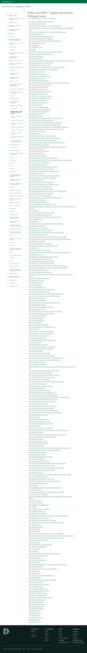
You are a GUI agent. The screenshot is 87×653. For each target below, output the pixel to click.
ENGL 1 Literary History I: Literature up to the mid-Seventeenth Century (45, 26)
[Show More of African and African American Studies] (9, 43)
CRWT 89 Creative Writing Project (36, 608)
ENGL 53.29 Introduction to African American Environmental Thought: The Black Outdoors (50, 239)
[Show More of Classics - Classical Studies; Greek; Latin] (9, 63)
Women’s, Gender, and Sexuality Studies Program (16, 270)
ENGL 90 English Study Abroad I (36, 602)
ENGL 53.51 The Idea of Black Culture (37, 287)
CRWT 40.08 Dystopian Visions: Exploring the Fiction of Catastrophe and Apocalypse (48, 127)
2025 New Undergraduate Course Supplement (16, 19)
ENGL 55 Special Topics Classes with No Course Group (41, 333)
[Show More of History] (9, 165)
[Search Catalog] (14, 13)
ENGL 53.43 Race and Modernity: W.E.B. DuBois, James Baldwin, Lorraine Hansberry (48, 268)
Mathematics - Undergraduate (16, 196)
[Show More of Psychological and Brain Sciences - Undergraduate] (9, 225)
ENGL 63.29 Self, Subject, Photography (38, 452)
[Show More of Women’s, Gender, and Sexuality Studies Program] (9, 269)
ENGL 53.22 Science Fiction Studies (37, 226)
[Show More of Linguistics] (9, 187)
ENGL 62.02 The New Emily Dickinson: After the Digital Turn (42, 406)
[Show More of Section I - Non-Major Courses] (10, 116)
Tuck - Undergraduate (15, 263)
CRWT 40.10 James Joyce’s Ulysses (37, 131)
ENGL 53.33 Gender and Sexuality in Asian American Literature (43, 245)
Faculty (46, 631)
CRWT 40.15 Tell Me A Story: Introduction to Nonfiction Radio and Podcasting (46, 142)
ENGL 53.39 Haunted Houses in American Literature (41, 259)
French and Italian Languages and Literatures (16, 154)
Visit (32, 633)
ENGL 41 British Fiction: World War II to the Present (40, 96)
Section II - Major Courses (17, 120)
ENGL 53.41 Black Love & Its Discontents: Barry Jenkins (41, 263)
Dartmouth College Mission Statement (15, 26)
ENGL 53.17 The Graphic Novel (36, 219)
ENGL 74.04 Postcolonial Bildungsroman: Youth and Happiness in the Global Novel (48, 564)
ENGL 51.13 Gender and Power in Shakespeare (39, 162)
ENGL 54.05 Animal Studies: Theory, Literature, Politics (41, 313)
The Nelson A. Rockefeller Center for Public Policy (15, 232)
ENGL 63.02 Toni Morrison (35, 426)
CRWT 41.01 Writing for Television (36, 153)
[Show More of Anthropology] (9, 47)
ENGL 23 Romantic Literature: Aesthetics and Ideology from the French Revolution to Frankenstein (51, 60)
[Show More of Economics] (9, 95)
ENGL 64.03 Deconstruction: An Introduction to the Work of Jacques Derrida (46, 468)
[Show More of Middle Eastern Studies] (9, 202)
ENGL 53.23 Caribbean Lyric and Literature (38, 228)
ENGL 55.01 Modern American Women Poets (39, 336)
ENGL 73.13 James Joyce (34, 549)
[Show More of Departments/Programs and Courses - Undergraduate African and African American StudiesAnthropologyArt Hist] (8, 39)
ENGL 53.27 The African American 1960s (38, 234)
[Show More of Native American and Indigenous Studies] (9, 217)
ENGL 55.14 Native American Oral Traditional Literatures (42, 355)
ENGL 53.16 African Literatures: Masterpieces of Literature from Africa (45, 217)
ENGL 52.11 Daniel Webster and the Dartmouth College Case (42, 178)
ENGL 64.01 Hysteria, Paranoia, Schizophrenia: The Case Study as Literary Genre (47, 463)
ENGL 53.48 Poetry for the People (36, 280)
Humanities (12, 168)
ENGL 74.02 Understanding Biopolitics (37, 560)
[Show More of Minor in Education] (9, 98)
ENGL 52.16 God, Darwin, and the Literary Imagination (41, 182)
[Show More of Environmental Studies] (9, 144)
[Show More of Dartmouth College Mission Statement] (8, 25)
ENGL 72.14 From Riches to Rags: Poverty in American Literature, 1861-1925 (46, 533)
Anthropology (13, 47)
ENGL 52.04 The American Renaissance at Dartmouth (41, 169)
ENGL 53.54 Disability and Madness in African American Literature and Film (46, 294)
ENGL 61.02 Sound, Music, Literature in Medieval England (42, 392)
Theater (11, 261)
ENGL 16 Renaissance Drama (35, 47)
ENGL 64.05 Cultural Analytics (36, 472)
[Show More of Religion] (9, 235)
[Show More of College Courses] (9, 70)
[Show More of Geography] (9, 157)
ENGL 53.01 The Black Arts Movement (37, 200)
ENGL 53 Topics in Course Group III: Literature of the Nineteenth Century (45, 197)
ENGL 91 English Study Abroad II (36, 604)
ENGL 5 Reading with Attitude (36, 34)
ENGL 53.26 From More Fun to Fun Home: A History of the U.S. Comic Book (46, 232)
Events (60, 633)
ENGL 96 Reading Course (34, 615)
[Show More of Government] (9, 163)
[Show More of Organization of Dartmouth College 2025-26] (8, 29)
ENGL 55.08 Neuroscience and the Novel (38, 344)
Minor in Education (14, 98)
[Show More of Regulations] (8, 33)
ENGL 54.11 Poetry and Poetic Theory (37, 316)
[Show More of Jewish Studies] (9, 171)
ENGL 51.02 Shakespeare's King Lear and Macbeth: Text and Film (43, 158)
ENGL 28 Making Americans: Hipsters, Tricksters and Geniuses (43, 69)
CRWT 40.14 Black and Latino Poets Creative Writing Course (42, 140)
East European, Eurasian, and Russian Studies (16, 92)
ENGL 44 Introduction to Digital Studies (38, 100)
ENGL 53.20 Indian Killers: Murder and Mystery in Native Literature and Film (46, 223)
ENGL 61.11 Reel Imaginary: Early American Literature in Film (42, 401)
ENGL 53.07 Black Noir (34, 210)
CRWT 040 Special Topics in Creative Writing (39, 111)
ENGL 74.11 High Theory (34, 571)
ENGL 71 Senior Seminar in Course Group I (38, 494)
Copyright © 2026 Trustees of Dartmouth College (12, 648)
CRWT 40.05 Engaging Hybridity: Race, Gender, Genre (41, 120)
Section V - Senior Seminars (18, 130)
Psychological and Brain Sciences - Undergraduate (15, 225)
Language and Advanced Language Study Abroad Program (15, 175)
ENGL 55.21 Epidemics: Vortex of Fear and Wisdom (40, 373)
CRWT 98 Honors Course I (35, 611)
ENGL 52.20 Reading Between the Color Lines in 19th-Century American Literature (48, 191)
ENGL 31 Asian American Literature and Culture (40, 76)
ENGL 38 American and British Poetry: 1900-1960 (40, 91)
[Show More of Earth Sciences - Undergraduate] (9, 89)
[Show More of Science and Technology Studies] (9, 238)
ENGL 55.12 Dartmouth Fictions (36, 351)
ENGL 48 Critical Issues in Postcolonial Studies (39, 109)
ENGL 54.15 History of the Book (36, 320)
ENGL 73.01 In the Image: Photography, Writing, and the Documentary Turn (46, 538)
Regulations (11, 33)
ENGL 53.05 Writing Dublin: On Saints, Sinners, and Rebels (42, 204)
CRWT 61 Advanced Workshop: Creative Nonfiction (40, 597)
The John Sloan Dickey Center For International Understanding (16, 85)
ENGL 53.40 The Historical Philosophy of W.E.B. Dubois (41, 261)
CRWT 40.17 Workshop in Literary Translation (39, 144)
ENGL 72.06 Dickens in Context (36, 527)
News (60, 631)
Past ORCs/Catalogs (13, 286)
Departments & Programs (78, 642)
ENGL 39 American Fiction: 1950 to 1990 (38, 94)
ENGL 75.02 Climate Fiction (35, 577)
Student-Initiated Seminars (16, 255)
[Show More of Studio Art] (9, 258)
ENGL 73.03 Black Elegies (34, 542)
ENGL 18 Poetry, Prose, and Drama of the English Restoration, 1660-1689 (45, 52)
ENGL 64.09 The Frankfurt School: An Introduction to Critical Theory (44, 481)
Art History (12, 49)
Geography (12, 157)
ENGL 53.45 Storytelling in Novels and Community (40, 272)
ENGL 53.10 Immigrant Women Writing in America (40, 215)
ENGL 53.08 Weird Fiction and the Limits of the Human (41, 212)
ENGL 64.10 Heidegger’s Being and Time (38, 483)
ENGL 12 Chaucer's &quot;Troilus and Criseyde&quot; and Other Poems (45, 41)
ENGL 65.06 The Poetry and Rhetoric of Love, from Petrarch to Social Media (46, 492)
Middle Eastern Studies (15, 202)
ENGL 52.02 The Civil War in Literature (37, 164)
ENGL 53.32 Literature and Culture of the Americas (40, 243)
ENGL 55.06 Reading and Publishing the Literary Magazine (42, 340)
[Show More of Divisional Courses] (9, 81)
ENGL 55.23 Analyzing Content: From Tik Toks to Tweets (42, 377)
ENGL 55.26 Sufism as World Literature (38, 384)
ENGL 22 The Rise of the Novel (36, 58)
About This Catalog (13, 22)
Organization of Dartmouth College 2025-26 (15, 30)
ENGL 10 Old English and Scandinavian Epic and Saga (41, 36)
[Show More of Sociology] (9, 245)
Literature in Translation (15, 190)
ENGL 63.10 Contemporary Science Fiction (38, 443)
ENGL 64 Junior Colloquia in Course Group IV (39, 461)
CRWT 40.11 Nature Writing (35, 133)
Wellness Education (14, 266)
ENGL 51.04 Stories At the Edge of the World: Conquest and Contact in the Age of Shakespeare (50, 160)
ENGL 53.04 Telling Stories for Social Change (39, 202)
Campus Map (34, 635)
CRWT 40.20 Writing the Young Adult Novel (39, 151)
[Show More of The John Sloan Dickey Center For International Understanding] (9, 84)
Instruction (11, 36)
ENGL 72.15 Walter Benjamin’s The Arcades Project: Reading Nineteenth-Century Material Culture (51, 535)
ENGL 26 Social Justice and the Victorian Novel (40, 65)
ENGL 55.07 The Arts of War (35, 342)
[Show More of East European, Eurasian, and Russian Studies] (9, 92)
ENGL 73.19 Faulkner (33, 551)
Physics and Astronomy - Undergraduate (15, 221)
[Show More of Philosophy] (9, 211)
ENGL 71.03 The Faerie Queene (36, 502)
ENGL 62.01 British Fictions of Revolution (38, 403)
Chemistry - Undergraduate (16, 60)
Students (47, 633)
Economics (12, 95)
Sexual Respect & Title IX (64, 642)
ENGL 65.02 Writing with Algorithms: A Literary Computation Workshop (45, 487)
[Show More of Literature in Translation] (9, 190)
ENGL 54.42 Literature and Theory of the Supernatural (41, 331)
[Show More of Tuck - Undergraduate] (9, 263)
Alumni (46, 638)
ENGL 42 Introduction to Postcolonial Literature (40, 98)
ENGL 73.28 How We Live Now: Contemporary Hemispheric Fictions (44, 553)
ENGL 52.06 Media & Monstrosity (36, 173)
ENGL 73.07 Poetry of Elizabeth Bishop (38, 547)
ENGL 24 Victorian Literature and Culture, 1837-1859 (41, 63)
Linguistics (12, 187)
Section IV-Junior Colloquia (18, 127)
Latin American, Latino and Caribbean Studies (16, 180)
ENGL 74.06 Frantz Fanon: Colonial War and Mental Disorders (43, 569)
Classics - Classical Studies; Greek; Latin (16, 64)
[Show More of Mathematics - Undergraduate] (9, 196)
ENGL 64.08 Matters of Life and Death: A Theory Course (41, 479)
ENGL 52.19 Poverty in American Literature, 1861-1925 (41, 189)
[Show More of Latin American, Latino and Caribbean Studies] (9, 179)
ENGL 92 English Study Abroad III (36, 606)
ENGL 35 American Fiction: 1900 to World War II (40, 85)
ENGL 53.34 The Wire (34, 248)
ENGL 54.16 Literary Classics (35, 322)
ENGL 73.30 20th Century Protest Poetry (38, 555)
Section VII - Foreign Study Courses (17, 137)
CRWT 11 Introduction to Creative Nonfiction (39, 584)
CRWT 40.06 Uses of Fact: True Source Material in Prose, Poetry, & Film (45, 122)
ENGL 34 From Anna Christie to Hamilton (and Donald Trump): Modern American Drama (49, 83)
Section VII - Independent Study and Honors (17, 141)
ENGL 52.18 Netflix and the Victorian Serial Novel (40, 186)
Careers (60, 635)
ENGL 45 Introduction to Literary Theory (38, 102)
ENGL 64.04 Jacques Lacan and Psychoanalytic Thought (42, 470)
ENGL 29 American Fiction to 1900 (37, 72)
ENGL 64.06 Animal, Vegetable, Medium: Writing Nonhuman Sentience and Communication (50, 474)
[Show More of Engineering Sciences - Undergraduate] (9, 101)
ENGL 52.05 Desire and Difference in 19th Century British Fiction (43, 171)
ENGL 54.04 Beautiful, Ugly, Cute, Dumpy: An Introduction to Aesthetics (45, 311)
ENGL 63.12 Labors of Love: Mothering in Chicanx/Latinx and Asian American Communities (50, 448)
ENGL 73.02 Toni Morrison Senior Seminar (38, 540)
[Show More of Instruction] (8, 36)
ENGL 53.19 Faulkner (33, 221)
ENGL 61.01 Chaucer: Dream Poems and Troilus (39, 390)
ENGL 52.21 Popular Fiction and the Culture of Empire (41, 193)
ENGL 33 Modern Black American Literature (39, 80)
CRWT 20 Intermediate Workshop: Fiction (38, 588)
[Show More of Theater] (9, 261)
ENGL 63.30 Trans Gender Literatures (37, 454)
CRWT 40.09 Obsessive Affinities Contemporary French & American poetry (46, 129)
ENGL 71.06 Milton (33, 507)
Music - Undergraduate (15, 205)
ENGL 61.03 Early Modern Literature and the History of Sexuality (43, 395)
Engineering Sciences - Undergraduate (15, 102)
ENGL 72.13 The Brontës (34, 531)
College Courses (13, 70)
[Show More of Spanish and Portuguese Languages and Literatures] (9, 248)
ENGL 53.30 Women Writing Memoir (37, 241)
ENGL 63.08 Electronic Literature (36, 439)
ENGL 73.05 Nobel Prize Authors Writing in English (40, 544)
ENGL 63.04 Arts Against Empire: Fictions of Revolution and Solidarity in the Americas (49, 430)
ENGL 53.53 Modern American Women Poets (39, 291)
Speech (11, 252)
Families (47, 640)
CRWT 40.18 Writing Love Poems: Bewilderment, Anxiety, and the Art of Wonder (47, 147)
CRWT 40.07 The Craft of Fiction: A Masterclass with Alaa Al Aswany (44, 125)
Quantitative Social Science (16, 229)
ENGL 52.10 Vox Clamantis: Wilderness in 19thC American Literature (44, 175)
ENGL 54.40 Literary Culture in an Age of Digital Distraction (42, 327)
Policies (28, 648)
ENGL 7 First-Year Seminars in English (37, 23)
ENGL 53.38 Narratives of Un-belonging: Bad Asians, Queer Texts (43, 257)
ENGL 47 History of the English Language (38, 107)
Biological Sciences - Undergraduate (14, 57)
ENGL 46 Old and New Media (35, 105)
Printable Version (13, 280)
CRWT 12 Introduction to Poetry (36, 586)
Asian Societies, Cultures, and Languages (16, 53)
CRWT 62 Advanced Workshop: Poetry (37, 600)
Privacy (24, 648)
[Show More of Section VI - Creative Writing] (10, 132)
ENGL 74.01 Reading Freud (35, 558)
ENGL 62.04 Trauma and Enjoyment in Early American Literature (44, 410)
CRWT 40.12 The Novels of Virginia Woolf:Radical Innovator (42, 136)
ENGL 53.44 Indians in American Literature (38, 270)
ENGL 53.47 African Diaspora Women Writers (39, 278)
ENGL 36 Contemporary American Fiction (38, 87)
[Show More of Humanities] (9, 168)
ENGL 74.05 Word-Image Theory (36, 566)
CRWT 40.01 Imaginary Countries (36, 113)
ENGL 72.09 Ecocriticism (34, 529)
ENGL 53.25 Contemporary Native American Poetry (40, 230)
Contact (33, 631)
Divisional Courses (14, 81)
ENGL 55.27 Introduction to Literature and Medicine (41, 386)
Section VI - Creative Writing (16, 133)
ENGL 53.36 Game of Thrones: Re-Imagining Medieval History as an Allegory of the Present (50, 252)
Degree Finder (76, 633)
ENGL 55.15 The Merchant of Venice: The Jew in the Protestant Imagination (46, 358)
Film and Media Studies (15, 150)
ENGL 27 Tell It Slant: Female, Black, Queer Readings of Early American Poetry (47, 67)
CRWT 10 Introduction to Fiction (36, 582)
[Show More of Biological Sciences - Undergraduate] (9, 56)
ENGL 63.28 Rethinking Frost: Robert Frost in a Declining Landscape (44, 450)
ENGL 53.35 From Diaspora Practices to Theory (40, 250)
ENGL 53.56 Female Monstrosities (36, 298)
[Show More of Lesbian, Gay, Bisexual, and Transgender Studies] (9, 183)
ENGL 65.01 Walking (33, 485)
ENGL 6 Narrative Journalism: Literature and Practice (41, 21)
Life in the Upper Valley (64, 638)
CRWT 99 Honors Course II (35, 613)
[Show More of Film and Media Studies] (9, 150)
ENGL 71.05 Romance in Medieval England (38, 505)
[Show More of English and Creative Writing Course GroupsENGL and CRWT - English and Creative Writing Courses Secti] (9, 105)
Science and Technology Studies (15, 239)
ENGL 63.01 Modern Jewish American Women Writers (41, 423)
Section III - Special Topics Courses (17, 124)
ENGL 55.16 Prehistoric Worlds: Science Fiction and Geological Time (44, 360)
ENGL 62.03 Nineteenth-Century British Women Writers (41, 408)
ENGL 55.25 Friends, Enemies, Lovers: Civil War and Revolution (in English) (46, 381)
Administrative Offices (77, 640)
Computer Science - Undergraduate (14, 74)
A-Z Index (75, 635)
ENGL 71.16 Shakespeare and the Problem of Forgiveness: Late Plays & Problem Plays (48, 516)
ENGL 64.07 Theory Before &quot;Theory (38, 476)
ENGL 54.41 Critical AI (34, 329)
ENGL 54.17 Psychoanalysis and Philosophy (39, 324)
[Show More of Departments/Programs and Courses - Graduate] (8, 276)
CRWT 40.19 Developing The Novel (37, 149)
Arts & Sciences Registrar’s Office (16, 6)
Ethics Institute (13, 147)
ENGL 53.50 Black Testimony (35, 285)
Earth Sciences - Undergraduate (17, 89)
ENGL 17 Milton (32, 49)
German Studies (13, 160)
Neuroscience (13, 208)
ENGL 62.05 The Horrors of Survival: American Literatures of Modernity (45, 412)
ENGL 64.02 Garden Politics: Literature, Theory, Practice (42, 465)
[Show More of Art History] (9, 49)
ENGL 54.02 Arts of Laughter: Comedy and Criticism (41, 307)
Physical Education (14, 214)
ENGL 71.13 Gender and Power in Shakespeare (39, 509)
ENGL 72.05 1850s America (35, 524)
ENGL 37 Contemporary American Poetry (38, 89)
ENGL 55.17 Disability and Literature (37, 362)
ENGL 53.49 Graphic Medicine (36, 283)
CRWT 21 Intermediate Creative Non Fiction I (39, 591)
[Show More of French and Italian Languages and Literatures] (9, 153)
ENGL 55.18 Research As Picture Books (38, 364)
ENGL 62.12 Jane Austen (34, 417)
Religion (12, 235)
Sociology (12, 245)
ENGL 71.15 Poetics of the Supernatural (38, 513)
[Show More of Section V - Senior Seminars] (10, 130)
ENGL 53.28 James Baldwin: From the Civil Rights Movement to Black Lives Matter (48, 237)
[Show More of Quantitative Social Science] (9, 229)
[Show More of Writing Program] (9, 273)
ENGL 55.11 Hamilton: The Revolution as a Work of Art (41, 349)
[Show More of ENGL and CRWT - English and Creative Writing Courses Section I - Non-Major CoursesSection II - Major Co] (9, 111)
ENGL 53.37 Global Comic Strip (36, 254)
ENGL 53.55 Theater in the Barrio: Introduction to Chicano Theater (44, 296)
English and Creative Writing (16, 105)
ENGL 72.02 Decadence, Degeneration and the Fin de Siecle (42, 520)
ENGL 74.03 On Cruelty (34, 562)
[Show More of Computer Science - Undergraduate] (9, 73)
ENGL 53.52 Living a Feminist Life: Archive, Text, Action (41, 289)
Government (12, 163)
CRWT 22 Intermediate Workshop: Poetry (38, 593)
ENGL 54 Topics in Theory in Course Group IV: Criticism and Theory (44, 302)
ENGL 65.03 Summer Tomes (35, 490)
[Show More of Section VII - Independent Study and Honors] (10, 140)
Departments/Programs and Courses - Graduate (15, 277)
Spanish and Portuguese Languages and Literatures (16, 249)
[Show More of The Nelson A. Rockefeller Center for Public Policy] (9, 231)
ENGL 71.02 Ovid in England (35, 500)
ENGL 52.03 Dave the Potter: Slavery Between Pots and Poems (43, 167)
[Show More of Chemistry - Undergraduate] (9, 60)
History (11, 165)
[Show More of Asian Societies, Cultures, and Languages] (9, 52)
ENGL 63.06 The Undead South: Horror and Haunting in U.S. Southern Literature (47, 434)
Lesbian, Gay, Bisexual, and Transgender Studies (16, 184)
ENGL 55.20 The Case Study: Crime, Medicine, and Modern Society (44, 370)
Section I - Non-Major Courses (16, 117)
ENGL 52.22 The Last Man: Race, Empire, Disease (40, 195)
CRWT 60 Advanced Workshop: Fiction (38, 595)
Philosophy (12, 211)
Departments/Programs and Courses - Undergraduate (15, 40)
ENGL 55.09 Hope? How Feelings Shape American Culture (42, 347)
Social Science (13, 242)
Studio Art (12, 258)
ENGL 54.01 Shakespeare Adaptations (37, 305)
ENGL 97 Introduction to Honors (36, 617)
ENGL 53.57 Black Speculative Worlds (37, 300)
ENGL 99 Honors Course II (35, 622)
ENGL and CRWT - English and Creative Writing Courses (17, 112)
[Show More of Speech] (9, 252)
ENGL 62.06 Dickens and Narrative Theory (38, 415)
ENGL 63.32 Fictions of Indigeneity (37, 459)
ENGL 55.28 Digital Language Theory (37, 388)
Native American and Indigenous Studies (14, 218)
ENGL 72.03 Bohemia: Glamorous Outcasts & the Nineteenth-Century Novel (46, 522)
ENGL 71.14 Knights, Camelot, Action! (37, 511)
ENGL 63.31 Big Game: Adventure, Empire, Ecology (40, 456)
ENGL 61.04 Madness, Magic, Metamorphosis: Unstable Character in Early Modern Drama (49, 397)
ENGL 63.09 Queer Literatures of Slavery (38, 441)
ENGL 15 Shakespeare (34, 45)
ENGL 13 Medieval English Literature (37, 43)
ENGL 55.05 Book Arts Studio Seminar (37, 338)
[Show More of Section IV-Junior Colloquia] (10, 127)
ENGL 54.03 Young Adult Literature (37, 309)
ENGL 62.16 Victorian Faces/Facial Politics (38, 419)
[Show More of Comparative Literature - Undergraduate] (9, 77)
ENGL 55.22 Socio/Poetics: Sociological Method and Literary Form (44, 375)
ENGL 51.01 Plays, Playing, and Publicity (38, 155)
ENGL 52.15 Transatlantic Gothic (36, 180)
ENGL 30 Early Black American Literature (38, 74)
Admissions (75, 631)
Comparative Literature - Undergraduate (15, 78)
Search (15, 15)
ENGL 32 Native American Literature (37, 78)
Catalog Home (12, 283)
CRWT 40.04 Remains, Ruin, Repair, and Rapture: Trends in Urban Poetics (46, 118)
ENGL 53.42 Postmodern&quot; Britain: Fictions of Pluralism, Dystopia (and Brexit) (48, 265)
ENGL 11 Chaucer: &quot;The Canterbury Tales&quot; (41, 38)
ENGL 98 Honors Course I (35, 619)
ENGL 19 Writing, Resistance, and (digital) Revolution (41, 54)
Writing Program (13, 273)
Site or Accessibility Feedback (37, 648)
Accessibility (61, 640)
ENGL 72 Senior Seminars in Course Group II (39, 518)
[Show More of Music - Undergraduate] (9, 205)
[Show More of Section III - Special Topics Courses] (10, 123)
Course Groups (14, 108)
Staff (46, 635)
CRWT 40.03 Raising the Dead (36, 116)
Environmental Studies (15, 144)
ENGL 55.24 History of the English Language (39, 379)
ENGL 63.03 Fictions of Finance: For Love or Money (40, 428)
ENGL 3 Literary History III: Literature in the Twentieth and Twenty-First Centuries (47, 32)
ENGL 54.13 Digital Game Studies (36, 318)
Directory (75, 638)
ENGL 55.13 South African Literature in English (39, 353)
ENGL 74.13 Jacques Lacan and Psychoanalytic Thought (42, 575)
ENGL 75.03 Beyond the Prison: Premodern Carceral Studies (42, 580)
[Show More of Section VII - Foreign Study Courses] (10, 136)
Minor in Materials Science (16, 193)
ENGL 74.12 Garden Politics (35, 573)
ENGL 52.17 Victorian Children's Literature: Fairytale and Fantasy (43, 184)
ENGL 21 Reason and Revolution (36, 56)
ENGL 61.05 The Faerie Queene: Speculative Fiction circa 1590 (43, 399)
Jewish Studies (13, 171)
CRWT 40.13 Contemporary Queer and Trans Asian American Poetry (44, 138)
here (55, 18)
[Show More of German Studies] (9, 160)
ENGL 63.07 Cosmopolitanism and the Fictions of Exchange (42, 437)
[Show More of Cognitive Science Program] (9, 67)
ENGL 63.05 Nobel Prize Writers (36, 432)
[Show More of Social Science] (9, 242)
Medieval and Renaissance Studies (16, 199)
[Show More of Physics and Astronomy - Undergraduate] (9, 221)
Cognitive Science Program (16, 67)
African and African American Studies (16, 44)
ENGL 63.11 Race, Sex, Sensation (36, 445)
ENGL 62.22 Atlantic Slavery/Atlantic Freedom (39, 421)
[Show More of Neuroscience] (9, 208)
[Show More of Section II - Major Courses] (10, 120)
